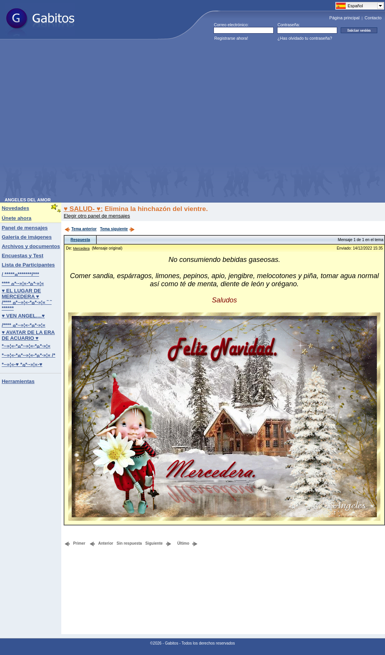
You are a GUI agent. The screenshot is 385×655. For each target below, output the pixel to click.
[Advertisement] (76, 121)
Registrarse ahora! (231, 38)
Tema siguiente (117, 229)
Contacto (373, 17)
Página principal (345, 17)
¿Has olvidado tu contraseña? (304, 38)
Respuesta (80, 240)
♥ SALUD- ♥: (83, 209)
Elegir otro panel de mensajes (97, 216)
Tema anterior (80, 229)
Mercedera (81, 248)
